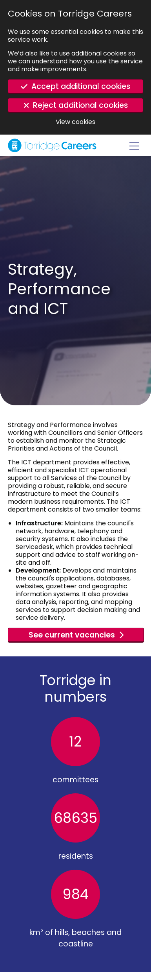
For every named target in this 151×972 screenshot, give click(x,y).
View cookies (75, 121)
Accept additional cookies (80, 86)
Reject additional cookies (80, 105)
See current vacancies (72, 635)
